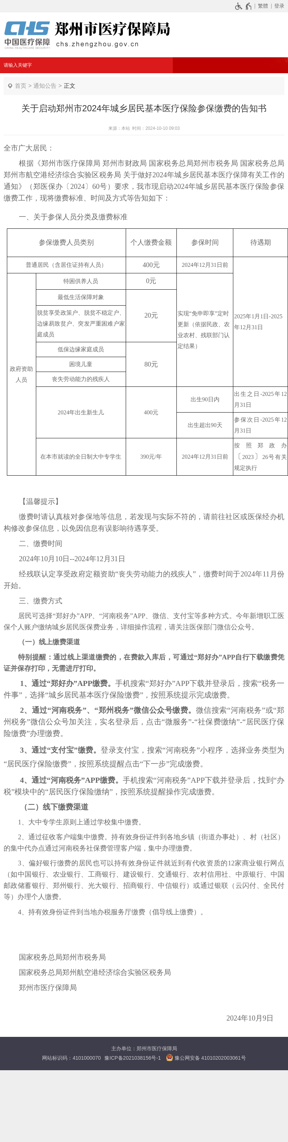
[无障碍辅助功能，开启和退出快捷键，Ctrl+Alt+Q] (243, 6)
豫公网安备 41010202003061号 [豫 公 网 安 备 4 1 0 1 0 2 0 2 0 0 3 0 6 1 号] (206, 1057)
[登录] (278, 6)
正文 (69, 86)
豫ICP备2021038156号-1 (132, 1058)
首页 (20, 86)
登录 (279, 6)
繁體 (263, 6)
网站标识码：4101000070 (71, 1058)
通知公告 (45, 86)
